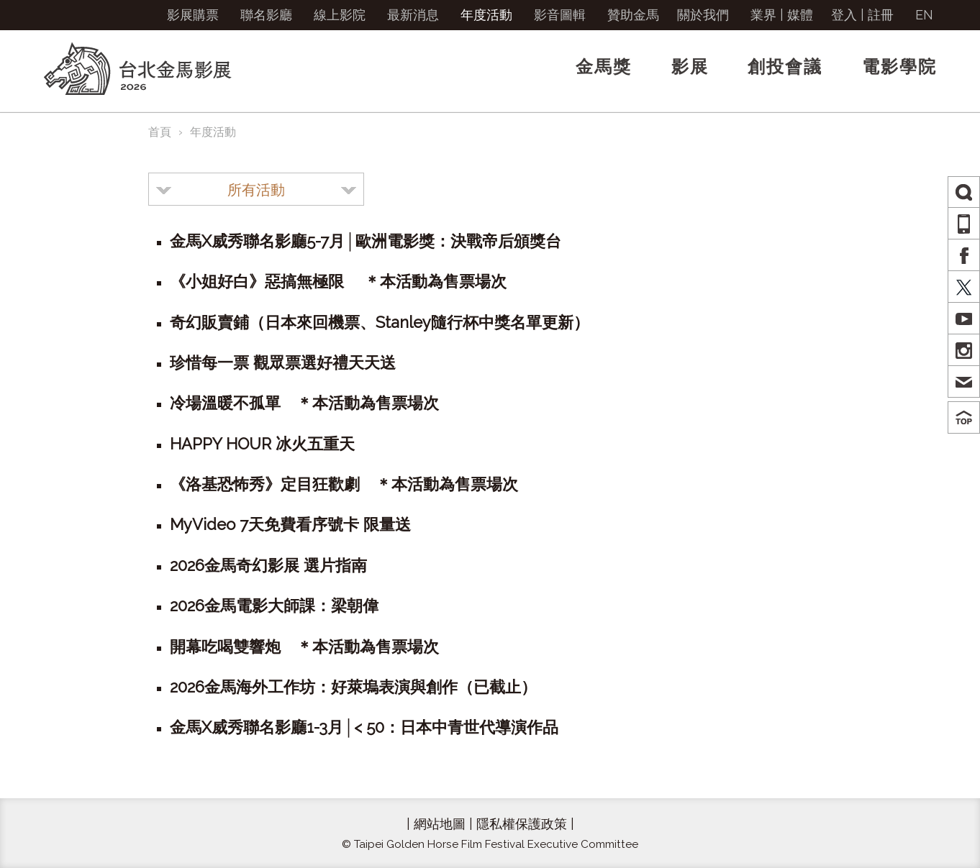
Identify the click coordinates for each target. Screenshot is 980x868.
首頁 (159, 132)
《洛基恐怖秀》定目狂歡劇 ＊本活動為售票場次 (344, 484)
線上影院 (340, 14)
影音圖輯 (560, 14)
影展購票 (193, 14)
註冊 (881, 14)
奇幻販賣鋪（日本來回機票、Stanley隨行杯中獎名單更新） (379, 322)
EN (924, 14)
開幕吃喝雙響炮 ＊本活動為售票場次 (304, 646)
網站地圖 (440, 823)
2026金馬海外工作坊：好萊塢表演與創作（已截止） (353, 686)
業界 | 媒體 (781, 14)
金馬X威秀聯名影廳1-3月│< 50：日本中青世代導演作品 (364, 727)
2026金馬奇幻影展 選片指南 (268, 565)
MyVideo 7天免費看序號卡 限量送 (290, 524)
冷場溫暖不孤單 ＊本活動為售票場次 (304, 402)
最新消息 (413, 14)
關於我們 (703, 14)
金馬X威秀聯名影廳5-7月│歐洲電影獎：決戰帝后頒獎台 (366, 241)
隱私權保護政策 (521, 823)
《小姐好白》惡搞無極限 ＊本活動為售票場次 (338, 281)
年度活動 (486, 14)
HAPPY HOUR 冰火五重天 (262, 443)
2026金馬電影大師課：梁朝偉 (274, 605)
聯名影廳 (266, 14)
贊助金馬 (633, 14)
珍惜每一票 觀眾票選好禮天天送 (283, 362)
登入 (844, 14)
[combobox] (256, 189)
